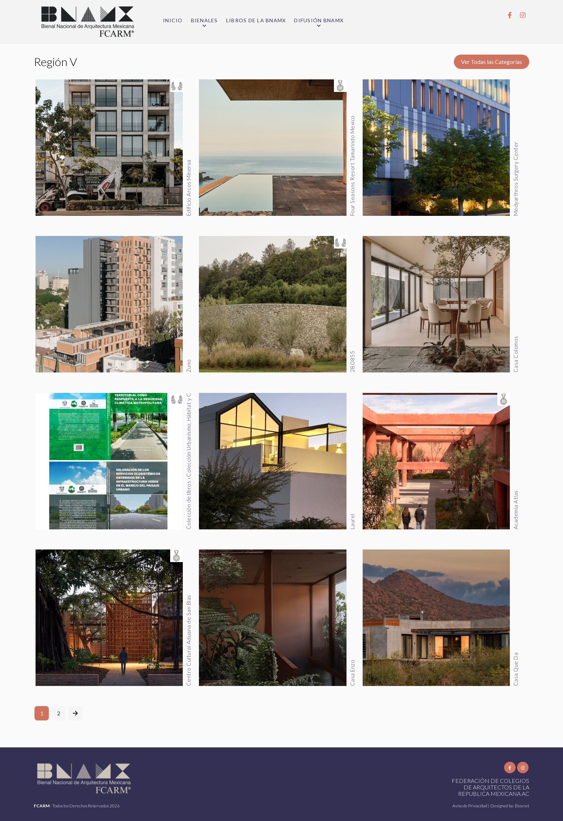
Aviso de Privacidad (470, 805)
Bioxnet (522, 805)
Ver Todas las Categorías (491, 61)
